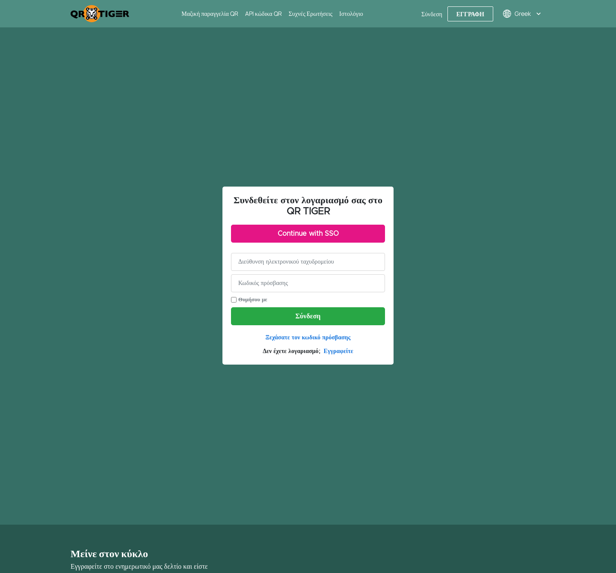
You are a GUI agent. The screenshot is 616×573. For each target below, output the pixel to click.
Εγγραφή (470, 14)
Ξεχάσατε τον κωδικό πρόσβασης (308, 338)
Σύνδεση (308, 316)
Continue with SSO (308, 233)
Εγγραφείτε (338, 351)
